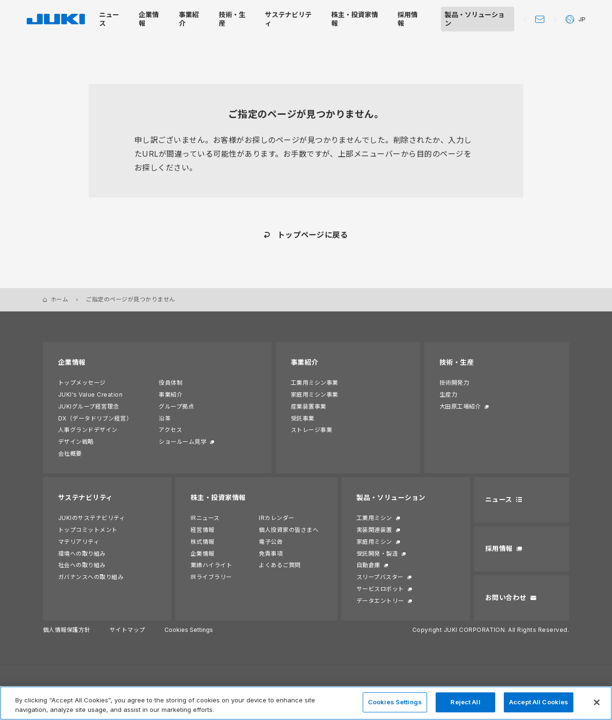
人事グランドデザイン (88, 429)
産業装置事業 (308, 406)
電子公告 (271, 541)
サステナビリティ (85, 497)
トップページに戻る (312, 235)
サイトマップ (127, 629)
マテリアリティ (78, 541)
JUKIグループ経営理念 (88, 406)
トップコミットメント (88, 529)
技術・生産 (456, 362)
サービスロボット (380, 588)
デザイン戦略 (76, 441)
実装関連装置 (374, 529)
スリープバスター (380, 576)
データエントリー (380, 600)
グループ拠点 (176, 406)
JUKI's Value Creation (90, 394)
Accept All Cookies (538, 702)
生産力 (448, 394)
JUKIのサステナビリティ (91, 517)
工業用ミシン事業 (314, 382)
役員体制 (171, 382)
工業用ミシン (374, 517)
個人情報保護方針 (67, 629)
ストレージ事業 (311, 429)
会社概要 (70, 453)
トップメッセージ (82, 382)
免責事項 (271, 553)
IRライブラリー (211, 576)
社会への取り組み (82, 565)
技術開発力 (454, 382)
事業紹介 (171, 394)
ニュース (498, 499)
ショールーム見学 (182, 441)
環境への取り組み (82, 553)
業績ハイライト (211, 565)
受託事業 (303, 418)
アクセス (170, 429)
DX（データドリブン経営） (95, 418)
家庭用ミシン (374, 541)
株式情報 (202, 541)
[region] (306, 703)
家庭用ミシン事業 (314, 394)
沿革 (165, 418)
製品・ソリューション (391, 497)
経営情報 (202, 529)
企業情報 (72, 362)
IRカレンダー (276, 517)
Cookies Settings (188, 630)
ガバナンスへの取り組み (90, 576)
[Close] (596, 702)
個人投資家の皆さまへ (288, 529)
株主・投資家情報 (218, 497)
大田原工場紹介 (460, 406)
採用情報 (499, 548)
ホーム (59, 299)
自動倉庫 (368, 565)
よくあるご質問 (279, 565)
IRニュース (205, 517)
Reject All (465, 702)
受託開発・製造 (377, 553)
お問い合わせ (506, 597)
